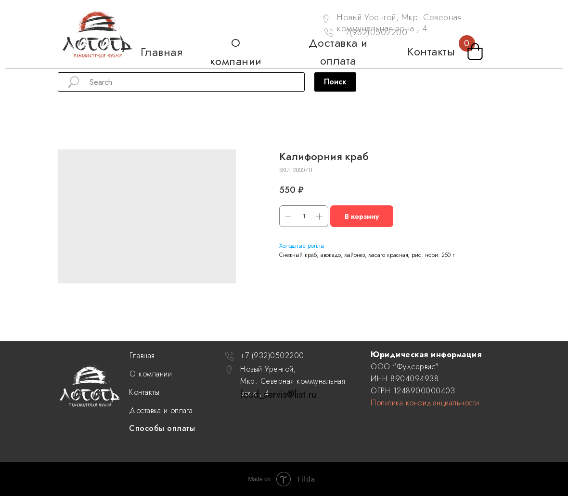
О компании (150, 373)
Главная (142, 355)
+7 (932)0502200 (272, 355)
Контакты (144, 392)
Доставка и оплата (161, 410)
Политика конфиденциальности (425, 402)
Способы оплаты (162, 428)
